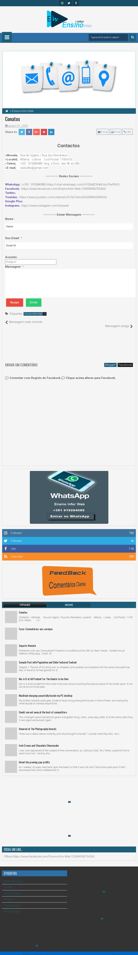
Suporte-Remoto (27, 641)
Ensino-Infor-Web (33, 314)
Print (115, 132)
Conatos (23, 608)
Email (103, 132)
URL (128, 132)
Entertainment (13, 877)
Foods (8, 883)
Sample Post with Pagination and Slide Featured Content (48, 658)
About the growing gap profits (34, 758)
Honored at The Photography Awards (37, 724)
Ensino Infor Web (12, 951)
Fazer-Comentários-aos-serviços (36, 625)
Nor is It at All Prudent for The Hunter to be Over (44, 674)
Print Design (12, 889)
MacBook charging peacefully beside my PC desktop (45, 691)
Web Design (12, 907)
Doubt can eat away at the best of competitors (43, 708)
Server (8, 895)
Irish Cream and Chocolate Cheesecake (39, 741)
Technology (11, 901)
